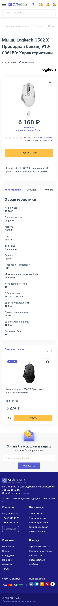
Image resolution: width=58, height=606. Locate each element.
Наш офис (7, 564)
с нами (26, 493)
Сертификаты (36, 513)
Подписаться (29, 152)
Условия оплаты (37, 518)
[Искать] (52, 13)
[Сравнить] (47, 361)
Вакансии (7, 560)
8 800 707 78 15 (10, 522)
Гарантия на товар (38, 527)
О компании (8, 546)
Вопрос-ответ (36, 555)
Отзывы (31, 189)
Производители (37, 560)
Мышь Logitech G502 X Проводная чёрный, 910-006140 (25, 391)
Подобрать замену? (44, 137)
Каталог (39, 26)
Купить (33, 418)
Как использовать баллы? (29, 128)
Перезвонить (10, 529)
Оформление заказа (39, 546)
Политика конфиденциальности (19, 601)
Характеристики (13, 189)
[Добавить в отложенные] (50, 90)
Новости (6, 551)
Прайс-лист (35, 564)
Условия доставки (38, 522)
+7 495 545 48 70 (10, 518)
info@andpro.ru (10, 513)
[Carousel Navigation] (49, 351)
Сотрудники (8, 555)
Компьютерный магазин (17, 26)
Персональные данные (40, 551)
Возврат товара (37, 531)
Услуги (5, 569)
